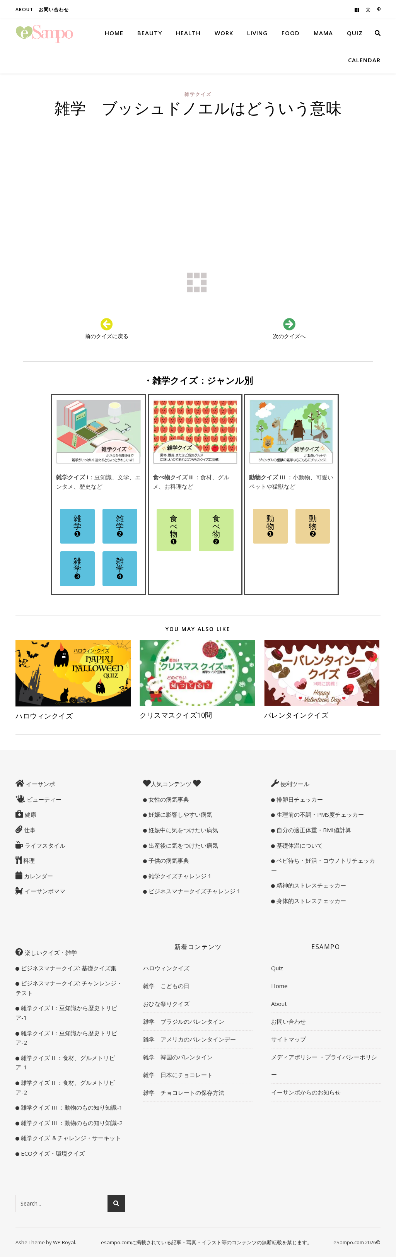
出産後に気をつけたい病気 (182, 845)
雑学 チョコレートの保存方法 (183, 1092)
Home (114, 33)
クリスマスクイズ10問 (179, 715)
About (24, 9)
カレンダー (37, 876)
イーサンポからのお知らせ (306, 1092)
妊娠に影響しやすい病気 (179, 814)
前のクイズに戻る (106, 336)
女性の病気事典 (168, 799)
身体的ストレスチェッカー (310, 901)
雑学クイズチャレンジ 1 (179, 876)
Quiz (355, 33)
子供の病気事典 (168, 860)
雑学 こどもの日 (166, 986)
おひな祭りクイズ (166, 1003)
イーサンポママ (44, 891)
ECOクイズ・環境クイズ (52, 1153)
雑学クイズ (198, 94)
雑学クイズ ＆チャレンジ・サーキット (70, 1138)
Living (257, 33)
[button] (77, 526)
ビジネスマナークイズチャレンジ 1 (194, 891)
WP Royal (64, 1242)
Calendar (364, 60)
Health (188, 33)
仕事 (29, 830)
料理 (28, 860)
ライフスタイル (44, 845)
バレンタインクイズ (296, 715)
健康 (29, 814)
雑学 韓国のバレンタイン (178, 1057)
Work (224, 33)
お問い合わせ (54, 9)
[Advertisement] (198, 179)
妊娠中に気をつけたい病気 (182, 830)
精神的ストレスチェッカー (310, 885)
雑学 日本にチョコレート (178, 1075)
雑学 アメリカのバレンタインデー (189, 1039)
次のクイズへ (289, 336)
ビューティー (43, 799)
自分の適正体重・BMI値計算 (313, 830)
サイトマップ (288, 1039)
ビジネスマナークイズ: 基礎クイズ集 (67, 968)
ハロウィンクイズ (44, 715)
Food (291, 33)
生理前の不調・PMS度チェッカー (319, 814)
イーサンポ (39, 784)
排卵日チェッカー (299, 799)
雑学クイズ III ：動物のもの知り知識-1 (71, 1107)
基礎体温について (299, 845)
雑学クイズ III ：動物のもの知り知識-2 (71, 1123)
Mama (323, 33)
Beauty (149, 33)
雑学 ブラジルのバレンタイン (183, 1021)
